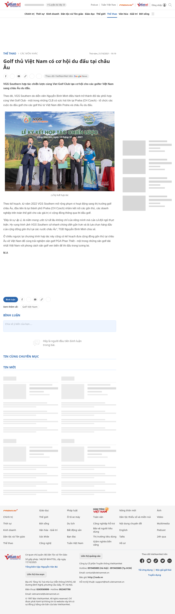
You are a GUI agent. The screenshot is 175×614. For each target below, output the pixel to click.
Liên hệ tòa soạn (35, 574)
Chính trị (29, 14)
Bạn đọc (71, 536)
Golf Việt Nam (29, 306)
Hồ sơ (122, 543)
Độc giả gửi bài (163, 569)
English (123, 530)
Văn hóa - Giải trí (128, 14)
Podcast (94, 5)
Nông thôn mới (127, 510)
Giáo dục (90, 14)
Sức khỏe (44, 536)
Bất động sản (74, 530)
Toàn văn (98, 516)
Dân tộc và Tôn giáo (72, 14)
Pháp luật (72, 510)
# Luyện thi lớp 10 (56, 5)
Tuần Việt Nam (108, 5)
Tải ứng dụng (146, 569)
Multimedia (163, 523)
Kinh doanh (52, 14)
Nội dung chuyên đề (130, 523)
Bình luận (10, 299)
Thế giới (100, 14)
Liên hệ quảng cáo (90, 555)
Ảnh (159, 510)
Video (160, 516)
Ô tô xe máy (73, 516)
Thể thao (112, 14)
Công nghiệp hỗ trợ (104, 523)
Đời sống (144, 14)
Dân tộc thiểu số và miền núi (135, 516)
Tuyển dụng (154, 574)
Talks (122, 536)
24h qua (161, 536)
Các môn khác (29, 53)
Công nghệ (45, 543)
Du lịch (71, 523)
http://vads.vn (95, 577)
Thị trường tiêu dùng (104, 536)
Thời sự (40, 14)
